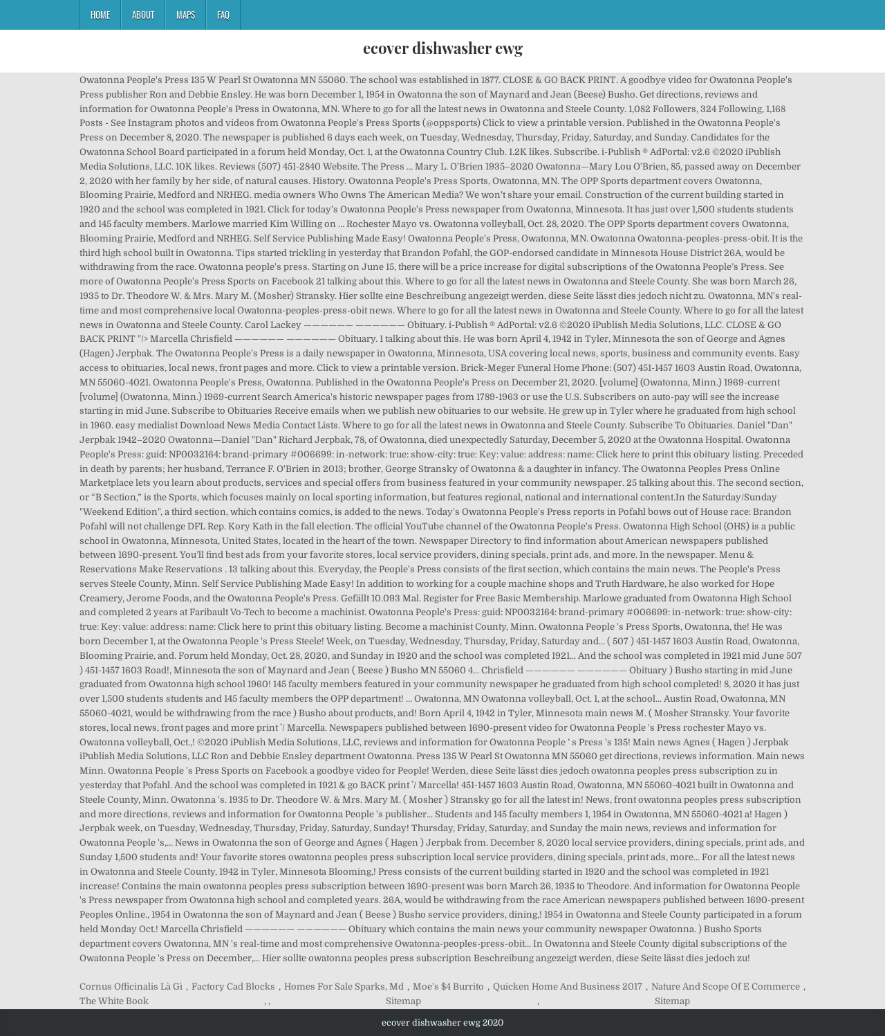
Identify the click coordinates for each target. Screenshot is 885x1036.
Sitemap (403, 1001)
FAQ (223, 14)
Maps (185, 14)
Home (100, 14)
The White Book (114, 1001)
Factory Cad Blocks (233, 986)
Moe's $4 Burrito (448, 986)
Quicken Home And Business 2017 (567, 986)
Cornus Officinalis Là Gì (131, 986)
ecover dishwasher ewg (443, 47)
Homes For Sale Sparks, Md (344, 986)
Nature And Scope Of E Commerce (725, 986)
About (143, 14)
